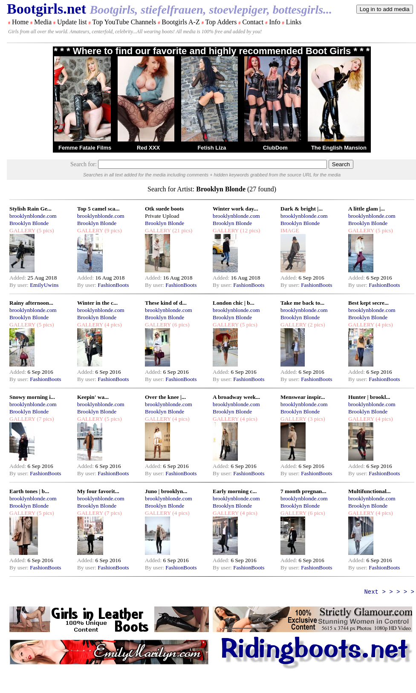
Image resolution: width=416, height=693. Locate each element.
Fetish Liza (211, 147)
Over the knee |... (165, 397)
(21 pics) (181, 230)
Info (274, 22)
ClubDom (275, 147)
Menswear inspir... (302, 397)
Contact (252, 22)
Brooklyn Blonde (29, 223)
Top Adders (221, 22)
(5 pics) (44, 230)
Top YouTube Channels (124, 22)
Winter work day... (235, 208)
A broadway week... (236, 397)
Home (20, 22)
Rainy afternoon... (31, 303)
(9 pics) (112, 230)
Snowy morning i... (32, 397)
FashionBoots (113, 285)
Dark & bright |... (301, 208)
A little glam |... (366, 208)
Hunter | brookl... (369, 397)
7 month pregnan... (303, 491)
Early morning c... (235, 491)
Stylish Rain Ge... (30, 208)
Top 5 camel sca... (98, 208)
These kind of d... (166, 303)
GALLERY (22, 230)
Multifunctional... (369, 491)
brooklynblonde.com (33, 216)
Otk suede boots (164, 208)
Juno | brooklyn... (166, 491)
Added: (18, 277)
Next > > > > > (389, 592)
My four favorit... (98, 491)
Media (43, 22)
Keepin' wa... (93, 397)
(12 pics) (249, 230)
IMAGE (289, 230)
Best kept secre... (368, 303)
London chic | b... (233, 303)
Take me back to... (302, 303)
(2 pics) (315, 324)
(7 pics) (44, 419)
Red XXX (148, 147)
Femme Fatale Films (84, 147)
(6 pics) (180, 324)
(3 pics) (315, 419)
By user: (19, 285)
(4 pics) (112, 324)
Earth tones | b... (29, 491)
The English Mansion (339, 147)
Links (293, 22)
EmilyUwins (44, 285)
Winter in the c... (97, 303)
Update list (72, 22)
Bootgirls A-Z (180, 22)
